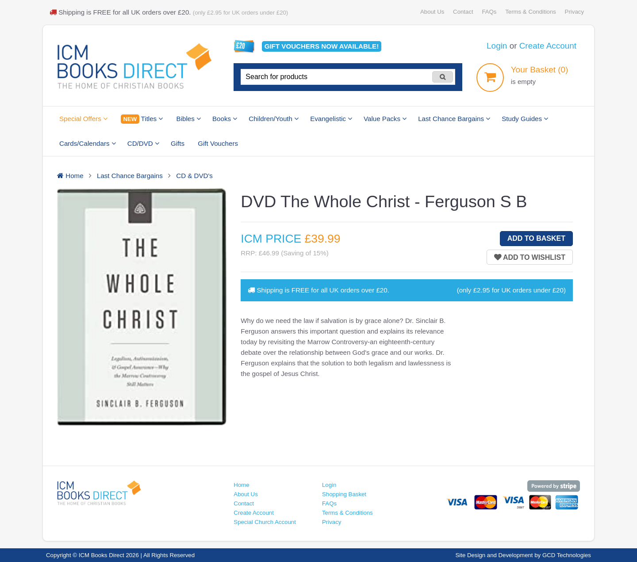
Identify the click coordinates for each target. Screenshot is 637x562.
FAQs (489, 11)
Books (224, 118)
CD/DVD (143, 143)
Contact (463, 11)
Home (241, 485)
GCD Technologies (566, 555)
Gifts (177, 143)
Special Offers (83, 118)
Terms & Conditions (530, 11)
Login (497, 45)
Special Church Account (265, 522)
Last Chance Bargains (454, 118)
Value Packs (385, 118)
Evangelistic (331, 118)
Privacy (574, 11)
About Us (432, 11)
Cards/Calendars (87, 143)
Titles (142, 119)
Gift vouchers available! (322, 46)
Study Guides (525, 118)
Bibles (189, 118)
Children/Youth (274, 118)
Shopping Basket (344, 494)
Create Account (547, 45)
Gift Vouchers (218, 143)
